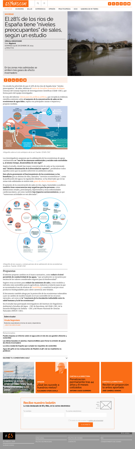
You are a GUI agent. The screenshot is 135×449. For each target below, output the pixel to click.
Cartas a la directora (80, 376)
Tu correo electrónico (73, 411)
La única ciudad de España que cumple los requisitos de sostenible (30, 346)
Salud (29, 9)
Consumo (8, 371)
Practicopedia (64, 9)
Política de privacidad (44, 441)
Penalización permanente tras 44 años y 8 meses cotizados (82, 383)
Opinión (52, 9)
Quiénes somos (8, 445)
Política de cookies (75, 438)
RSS (102, 438)
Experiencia (40, 9)
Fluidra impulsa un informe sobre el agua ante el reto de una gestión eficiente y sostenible (35, 337)
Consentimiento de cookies (111, 441)
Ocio (75, 9)
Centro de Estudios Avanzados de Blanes (48, 88)
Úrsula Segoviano (13, 41)
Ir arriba (125, 433)
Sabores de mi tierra (89, 9)
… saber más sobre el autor (12, 325)
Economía (19, 9)
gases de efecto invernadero (45, 181)
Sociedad (8, 9)
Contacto (72, 441)
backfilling (36, 287)
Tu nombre (27, 411)
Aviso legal (40, 438)
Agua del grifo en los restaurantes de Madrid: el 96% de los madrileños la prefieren (32, 350)
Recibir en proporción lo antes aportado (115, 386)
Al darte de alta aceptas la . (86, 420)
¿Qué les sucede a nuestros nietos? (48, 386)
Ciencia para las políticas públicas (33, 97)
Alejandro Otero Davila (47, 391)
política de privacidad (96, 420)
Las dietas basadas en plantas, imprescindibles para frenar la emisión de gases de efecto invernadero (34, 342)
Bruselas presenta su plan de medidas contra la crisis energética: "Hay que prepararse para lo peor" (18, 382)
